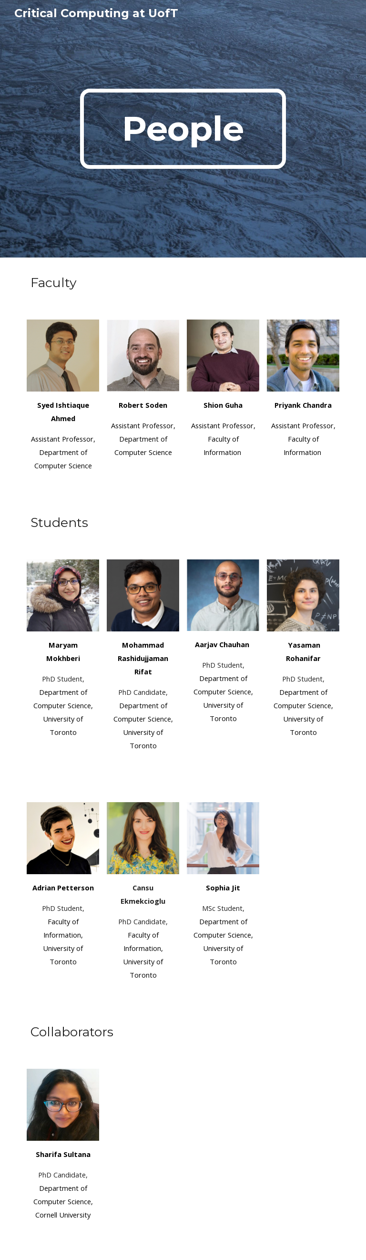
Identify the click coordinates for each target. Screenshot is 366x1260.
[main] (182, 129)
